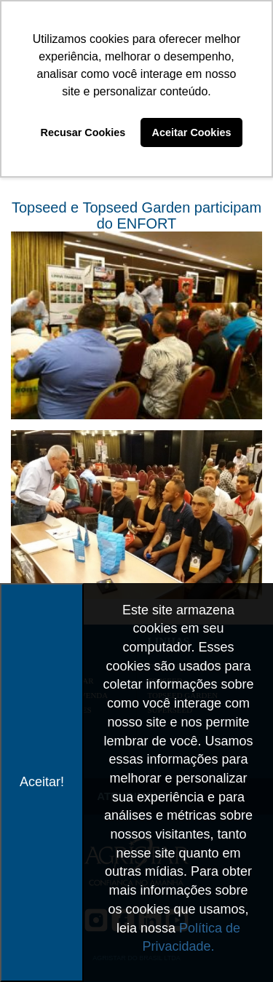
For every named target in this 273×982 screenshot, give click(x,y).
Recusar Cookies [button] (83, 132)
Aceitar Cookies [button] (192, 132)
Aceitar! (42, 782)
